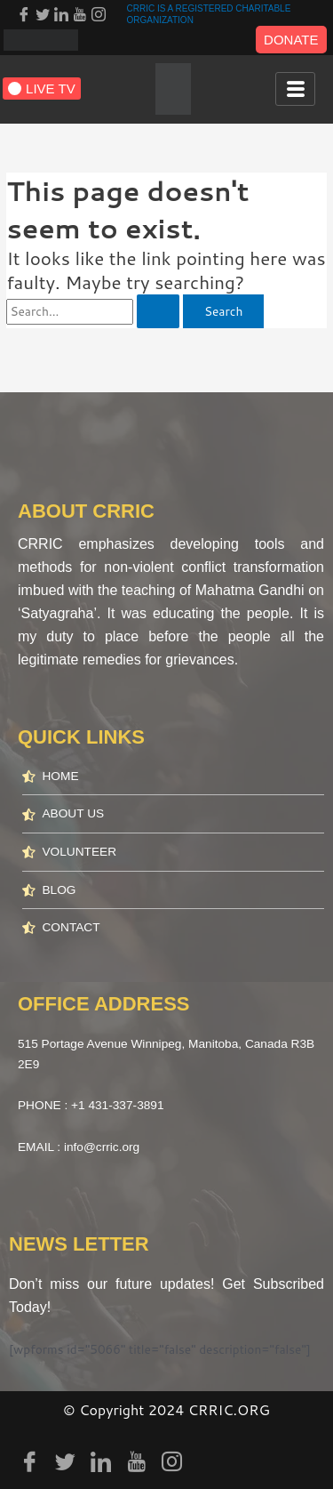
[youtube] (80, 12)
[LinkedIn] (61, 12)
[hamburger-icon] (295, 89)
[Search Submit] (158, 311)
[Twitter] (43, 12)
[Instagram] (98, 12)
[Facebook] (24, 12)
